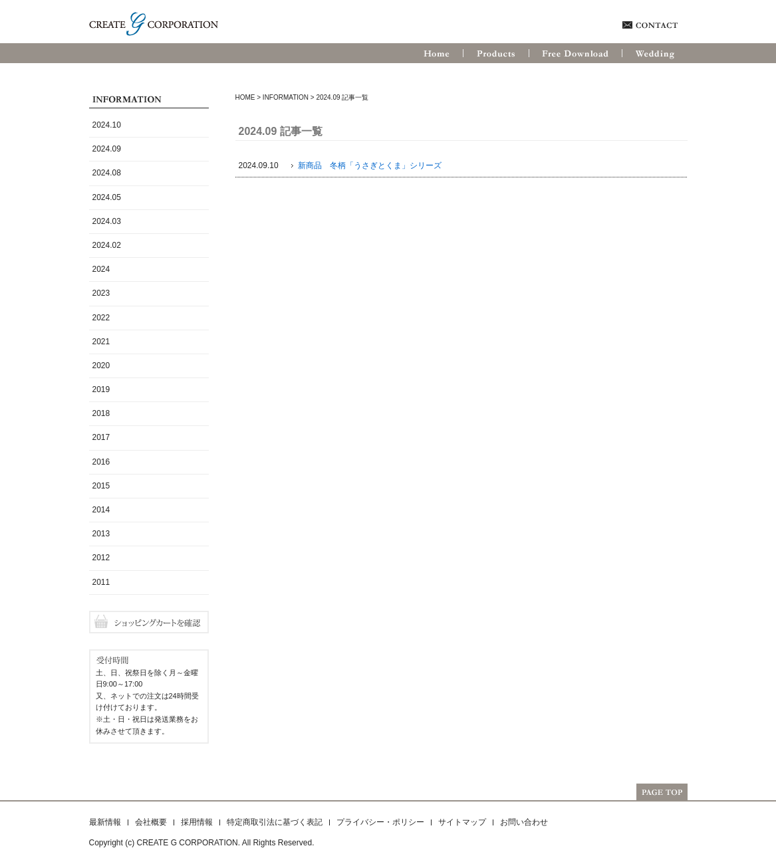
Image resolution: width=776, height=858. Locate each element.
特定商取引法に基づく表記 (275, 822)
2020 (101, 365)
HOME (245, 97)
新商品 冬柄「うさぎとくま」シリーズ (370, 165)
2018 (101, 413)
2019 (101, 389)
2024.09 (106, 149)
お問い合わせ (524, 822)
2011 (101, 582)
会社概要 (151, 822)
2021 (101, 341)
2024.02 (106, 245)
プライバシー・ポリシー (380, 822)
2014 (101, 509)
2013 (101, 533)
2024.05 (106, 197)
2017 (101, 437)
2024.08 (106, 172)
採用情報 (197, 822)
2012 (101, 557)
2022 (101, 317)
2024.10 (106, 125)
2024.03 (106, 221)
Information (286, 97)
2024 (101, 269)
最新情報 (105, 822)
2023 (101, 293)
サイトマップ (462, 822)
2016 (101, 462)
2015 (101, 485)
